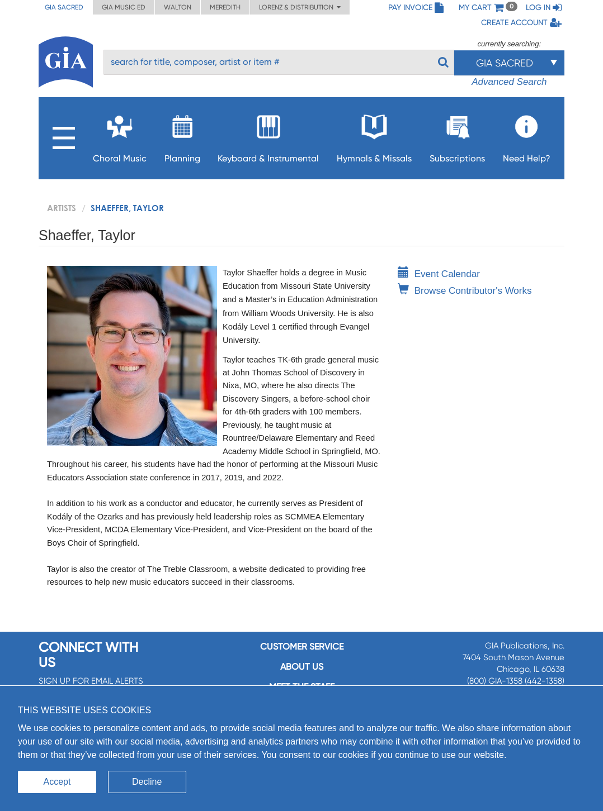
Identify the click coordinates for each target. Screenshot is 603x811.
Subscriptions (457, 135)
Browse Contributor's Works (465, 290)
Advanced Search (509, 82)
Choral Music (120, 135)
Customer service (301, 646)
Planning (182, 135)
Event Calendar (439, 274)
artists (61, 208)
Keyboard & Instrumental (268, 135)
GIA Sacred (64, 7)
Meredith (225, 7)
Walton (177, 7)
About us (301, 666)
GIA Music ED (123, 7)
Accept (57, 781)
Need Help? (526, 135)
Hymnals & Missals (374, 135)
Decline (147, 781)
